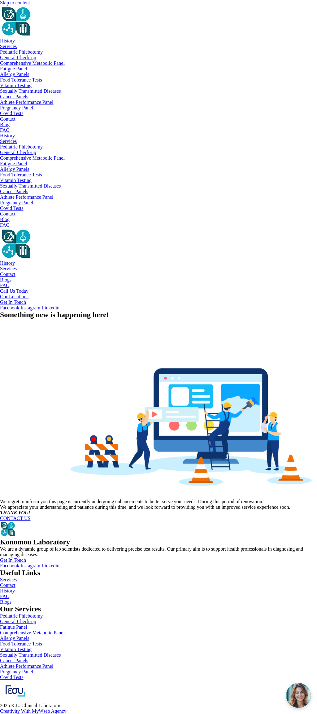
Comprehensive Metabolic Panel (32, 63)
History (7, 40)
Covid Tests (11, 113)
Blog (5, 124)
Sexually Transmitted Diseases (30, 91)
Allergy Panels (14, 74)
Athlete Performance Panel (26, 102)
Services (8, 46)
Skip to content (15, 2)
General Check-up (18, 57)
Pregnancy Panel (16, 107)
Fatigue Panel (13, 68)
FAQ (5, 130)
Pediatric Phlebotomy (21, 52)
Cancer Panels (14, 96)
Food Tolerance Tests (21, 79)
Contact (7, 119)
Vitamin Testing (16, 85)
